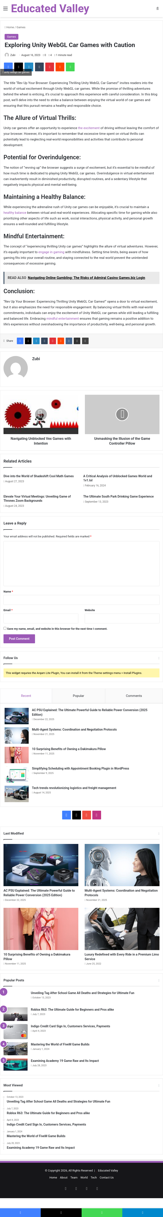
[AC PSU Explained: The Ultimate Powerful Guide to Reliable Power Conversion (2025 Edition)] (17, 714)
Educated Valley (108, 1180)
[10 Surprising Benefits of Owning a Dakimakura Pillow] (17, 753)
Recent (26, 694)
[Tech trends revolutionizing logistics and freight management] (17, 792)
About (64, 1187)
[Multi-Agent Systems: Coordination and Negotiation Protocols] (17, 733)
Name (8, 589)
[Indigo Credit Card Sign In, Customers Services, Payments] (16, 1041)
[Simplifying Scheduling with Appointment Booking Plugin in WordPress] (17, 772)
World (84, 1187)
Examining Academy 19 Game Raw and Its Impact (65, 1071)
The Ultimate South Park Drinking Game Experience (118, 494)
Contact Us (107, 1187)
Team (74, 1187)
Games (20, 27)
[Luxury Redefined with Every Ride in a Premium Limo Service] (122, 936)
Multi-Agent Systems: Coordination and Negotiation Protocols (74, 727)
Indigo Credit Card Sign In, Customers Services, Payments (70, 1036)
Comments (134, 694)
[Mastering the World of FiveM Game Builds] (16, 1059)
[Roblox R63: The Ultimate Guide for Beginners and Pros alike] (16, 1024)
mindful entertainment (62, 319)
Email (8, 608)
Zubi (12, 55)
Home (9, 27)
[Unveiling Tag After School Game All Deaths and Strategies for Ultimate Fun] (16, 1007)
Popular (78, 694)
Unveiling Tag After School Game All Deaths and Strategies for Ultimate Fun (82, 1003)
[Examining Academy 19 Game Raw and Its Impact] (16, 1075)
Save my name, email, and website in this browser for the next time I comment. (57, 626)
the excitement (89, 128)
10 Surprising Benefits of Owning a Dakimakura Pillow (69, 747)
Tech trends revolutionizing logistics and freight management (74, 786)
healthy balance (15, 213)
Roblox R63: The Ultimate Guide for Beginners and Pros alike (72, 1019)
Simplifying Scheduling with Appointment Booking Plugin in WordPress (80, 766)
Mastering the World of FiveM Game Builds (60, 1054)
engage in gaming (51, 252)
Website (90, 608)
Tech (94, 1187)
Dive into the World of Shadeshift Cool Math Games (39, 474)
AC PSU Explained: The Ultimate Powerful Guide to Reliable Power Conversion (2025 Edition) (36, 895)
